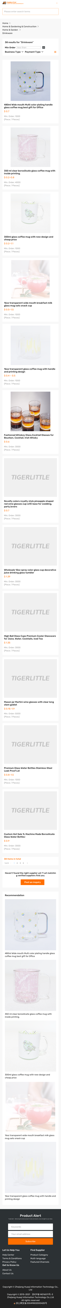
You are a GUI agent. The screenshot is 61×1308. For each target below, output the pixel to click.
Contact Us (7, 1273)
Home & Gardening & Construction (19, 26)
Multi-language (38, 1258)
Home (5, 23)
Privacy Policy (9, 1262)
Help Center (8, 1255)
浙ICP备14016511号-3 (42, 1294)
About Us (7, 1270)
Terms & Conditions (12, 1258)
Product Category (39, 1255)
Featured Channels (39, 1262)
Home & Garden (10, 30)
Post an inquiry (32, 882)
